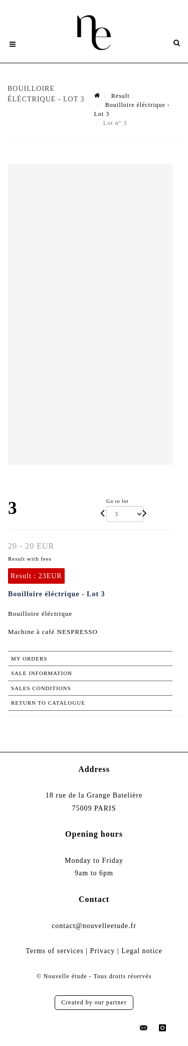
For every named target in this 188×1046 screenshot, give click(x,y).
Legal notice (141, 951)
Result (120, 95)
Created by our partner (93, 1002)
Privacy (102, 951)
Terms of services (55, 951)
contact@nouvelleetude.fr (94, 926)
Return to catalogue (48, 703)
